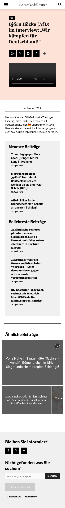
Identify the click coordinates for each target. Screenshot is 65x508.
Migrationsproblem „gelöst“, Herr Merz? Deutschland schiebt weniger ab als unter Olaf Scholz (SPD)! (26, 181)
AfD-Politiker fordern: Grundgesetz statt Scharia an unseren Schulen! (27, 204)
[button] (5, 4)
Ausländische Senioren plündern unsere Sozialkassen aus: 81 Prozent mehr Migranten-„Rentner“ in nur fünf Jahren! (27, 238)
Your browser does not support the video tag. (32, 75)
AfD (12, 18)
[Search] (52, 476)
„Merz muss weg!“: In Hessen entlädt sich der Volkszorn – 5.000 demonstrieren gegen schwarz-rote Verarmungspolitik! (26, 269)
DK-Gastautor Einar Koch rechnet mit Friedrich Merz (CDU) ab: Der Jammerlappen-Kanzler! (27, 295)
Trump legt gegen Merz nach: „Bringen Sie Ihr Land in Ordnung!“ (25, 158)
